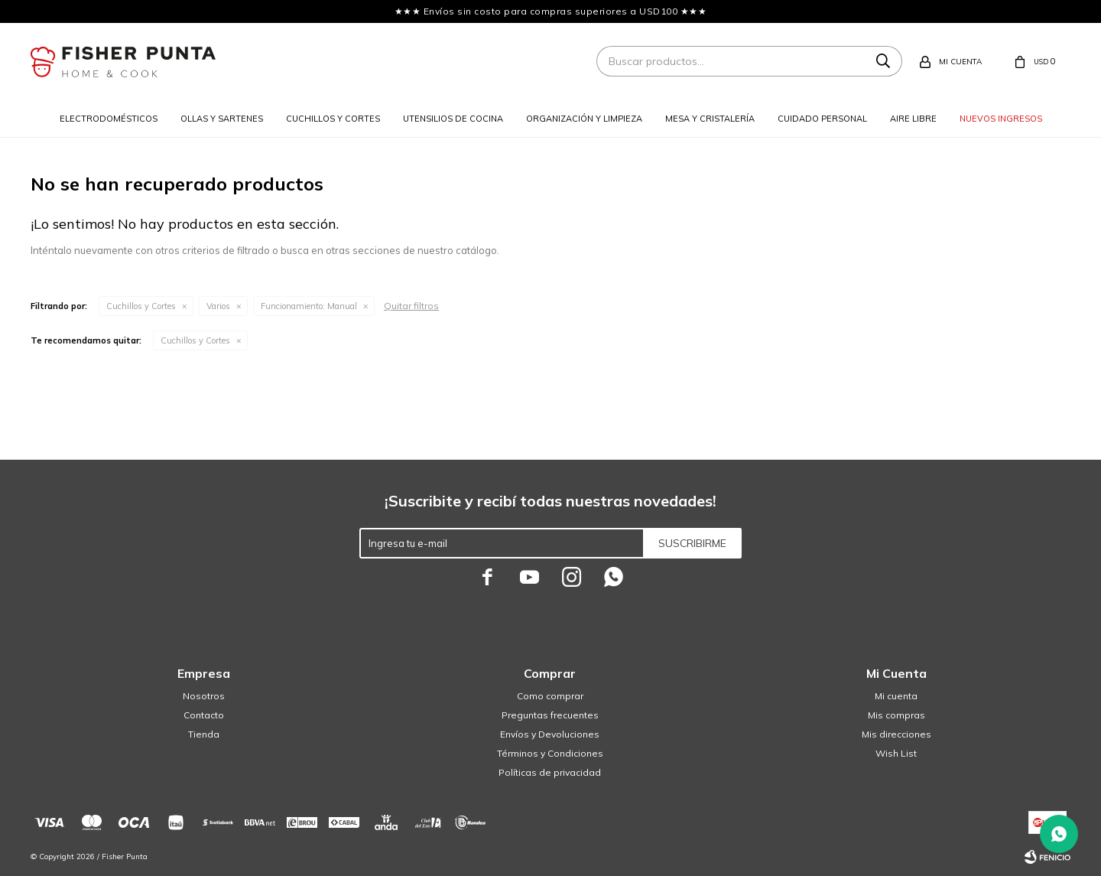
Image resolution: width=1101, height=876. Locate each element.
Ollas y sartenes (221, 118)
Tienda (203, 734)
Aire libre (913, 118)
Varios (218, 306)
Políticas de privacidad (550, 772)
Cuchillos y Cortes (141, 306)
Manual (309, 306)
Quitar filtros (411, 305)
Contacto (204, 715)
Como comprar (550, 696)
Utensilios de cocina (453, 118)
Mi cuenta (896, 696)
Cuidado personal (822, 118)
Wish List (896, 753)
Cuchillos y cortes (333, 118)
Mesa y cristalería (710, 118)
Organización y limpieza (584, 118)
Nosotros (204, 696)
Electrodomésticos (109, 118)
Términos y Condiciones (550, 753)
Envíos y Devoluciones (549, 734)
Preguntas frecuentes (550, 715)
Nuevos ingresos (1001, 118)
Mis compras (896, 715)
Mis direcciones (896, 734)
